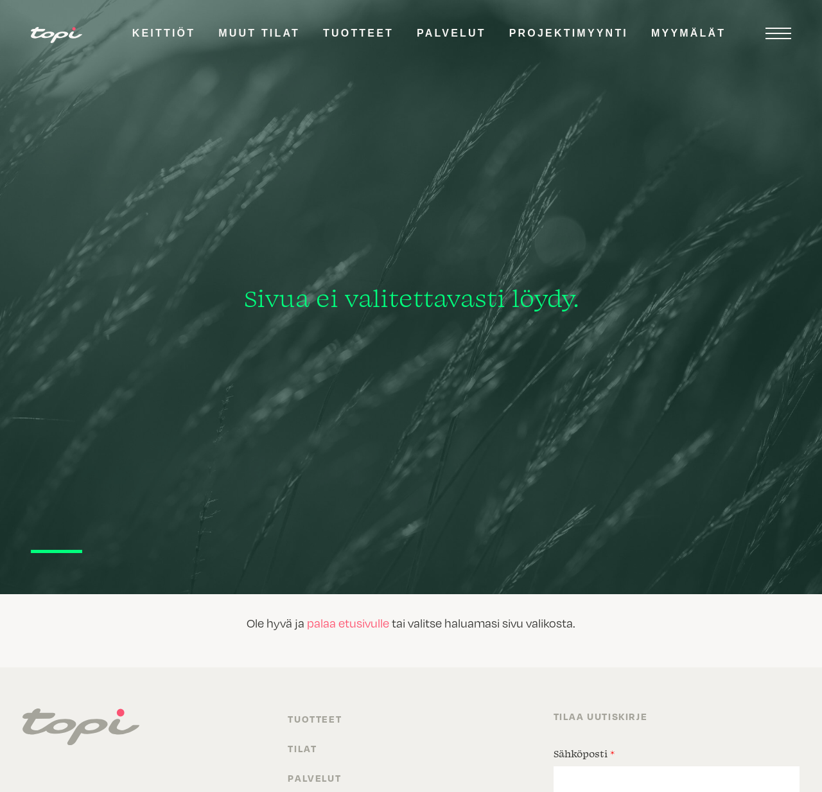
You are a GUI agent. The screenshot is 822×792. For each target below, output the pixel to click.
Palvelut (451, 33)
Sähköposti (584, 753)
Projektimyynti (568, 33)
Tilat (302, 748)
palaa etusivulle (348, 623)
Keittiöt (163, 33)
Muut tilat (259, 33)
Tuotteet (358, 33)
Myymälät (688, 33)
